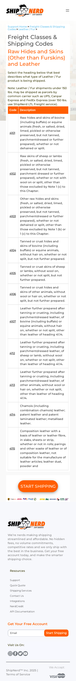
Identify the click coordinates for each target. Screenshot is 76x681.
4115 (12, 448)
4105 (13, 273)
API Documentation (22, 611)
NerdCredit (17, 606)
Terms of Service (18, 674)
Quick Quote (17, 585)
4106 (13, 294)
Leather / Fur (26, 29)
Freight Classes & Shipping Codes (36, 28)
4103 (13, 216)
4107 (13, 321)
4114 (12, 414)
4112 (12, 353)
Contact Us (17, 595)
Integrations (17, 601)
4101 (12, 133)
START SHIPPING (38, 486)
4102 (13, 173)
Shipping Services (21, 590)
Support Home (17, 26)
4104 (13, 250)
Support (15, 580)
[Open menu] (67, 10)
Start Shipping (56, 633)
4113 (12, 385)
